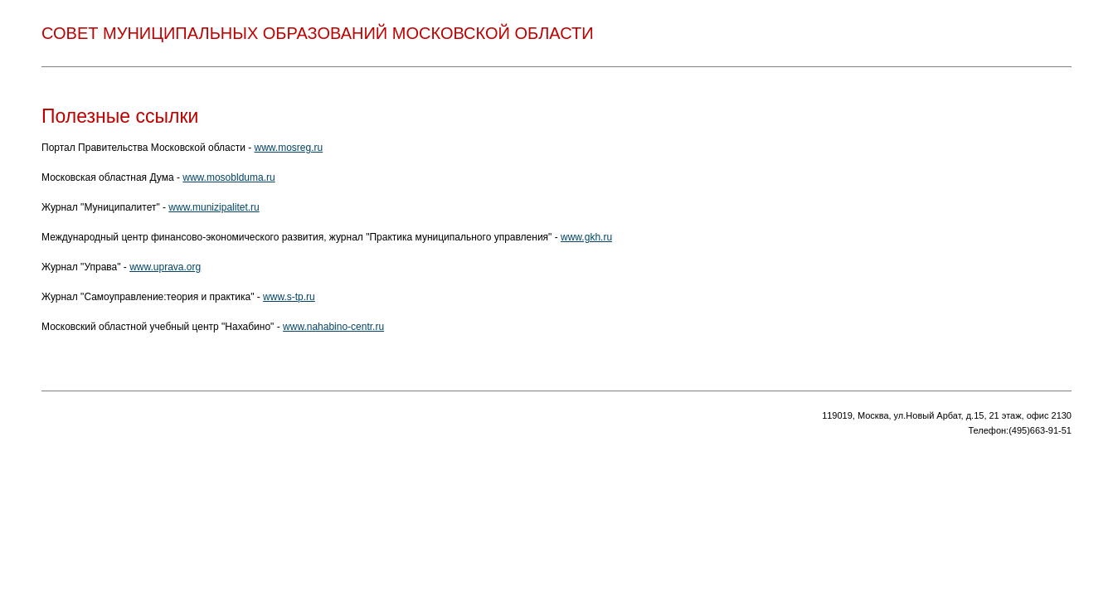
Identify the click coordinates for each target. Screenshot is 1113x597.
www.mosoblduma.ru (228, 177)
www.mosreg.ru (289, 147)
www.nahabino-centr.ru (333, 326)
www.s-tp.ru (289, 297)
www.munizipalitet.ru (213, 207)
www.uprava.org (165, 267)
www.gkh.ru (586, 237)
